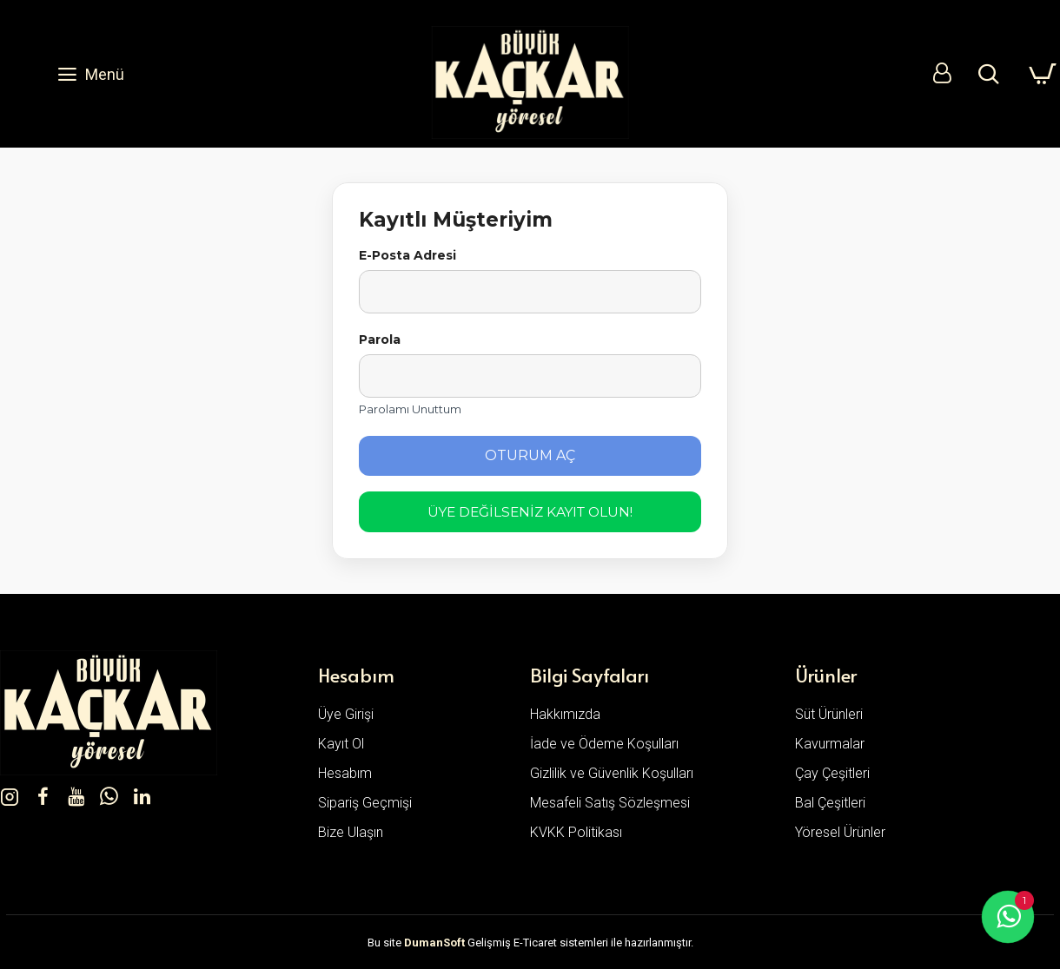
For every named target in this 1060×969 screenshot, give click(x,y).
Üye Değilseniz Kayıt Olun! (530, 512)
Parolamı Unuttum (410, 409)
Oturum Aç (530, 455)
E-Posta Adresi (407, 255)
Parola (380, 339)
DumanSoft (434, 942)
